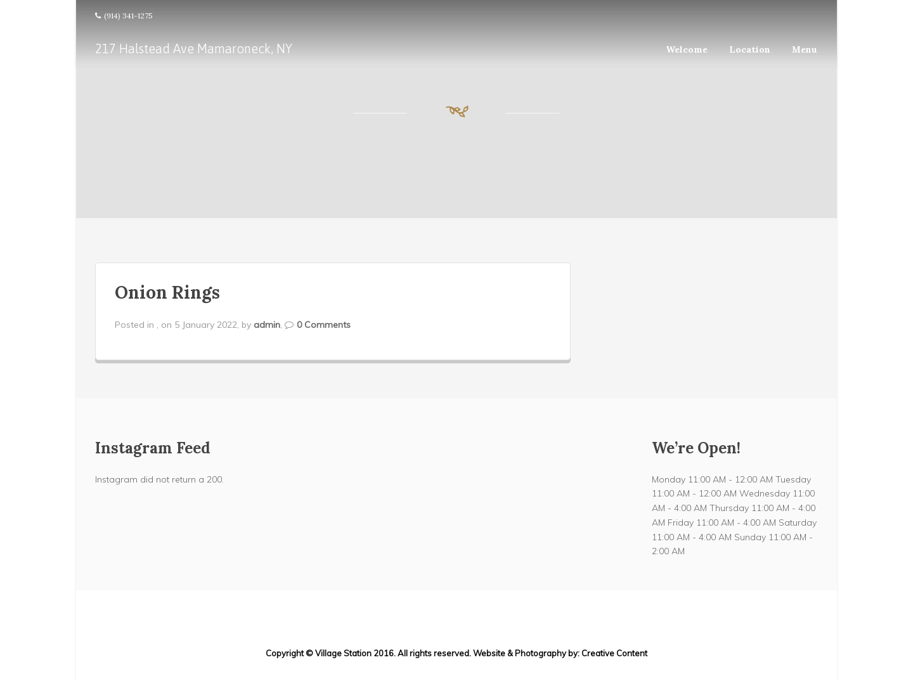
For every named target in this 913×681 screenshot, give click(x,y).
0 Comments (324, 324)
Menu (804, 49)
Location (749, 49)
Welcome (687, 49)
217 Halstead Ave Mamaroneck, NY (193, 48)
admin (267, 324)
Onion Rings (167, 292)
